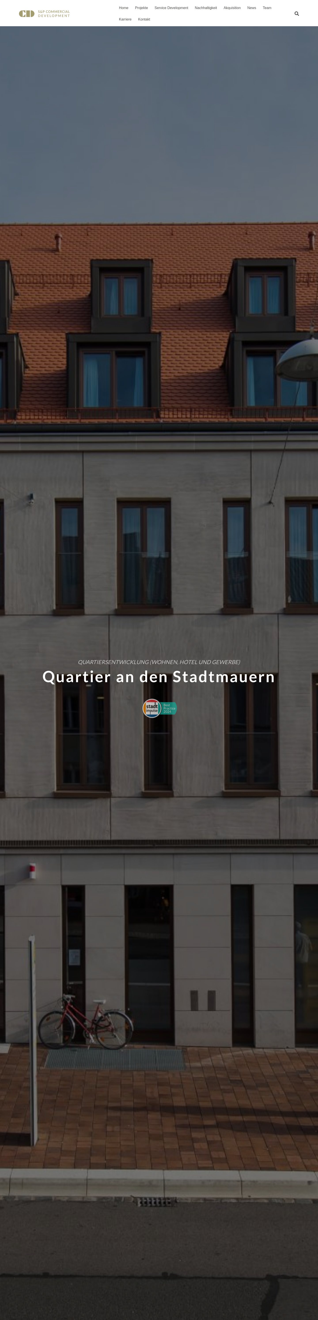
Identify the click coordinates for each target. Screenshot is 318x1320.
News (250, 8)
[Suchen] (298, 14)
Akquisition (231, 8)
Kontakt (124, 19)
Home (122, 8)
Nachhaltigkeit (205, 8)
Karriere (283, 8)
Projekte (140, 8)
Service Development (170, 8)
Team (266, 8)
